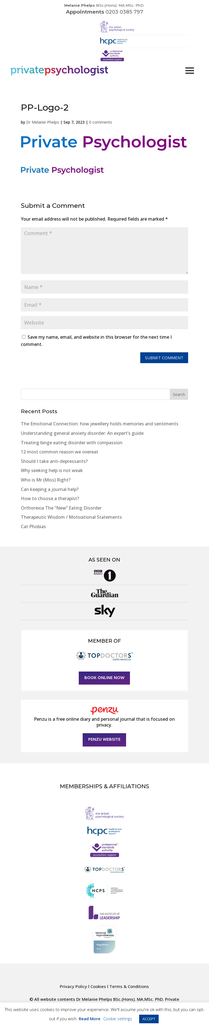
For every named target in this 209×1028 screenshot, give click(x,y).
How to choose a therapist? (50, 498)
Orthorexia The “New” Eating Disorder (61, 508)
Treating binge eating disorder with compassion (71, 443)
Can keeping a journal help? (49, 489)
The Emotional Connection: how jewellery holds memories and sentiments (99, 424)
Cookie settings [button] (117, 1018)
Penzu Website (104, 739)
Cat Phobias (33, 526)
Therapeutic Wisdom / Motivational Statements (71, 517)
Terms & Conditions (129, 986)
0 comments (100, 122)
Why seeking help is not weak (52, 470)
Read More (89, 1018)
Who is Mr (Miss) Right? (45, 480)
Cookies (98, 986)
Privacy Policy (73, 986)
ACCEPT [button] (148, 1018)
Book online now (104, 678)
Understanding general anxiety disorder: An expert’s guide (82, 433)
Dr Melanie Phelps (42, 122)
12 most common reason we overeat (59, 452)
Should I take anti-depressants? (54, 461)
